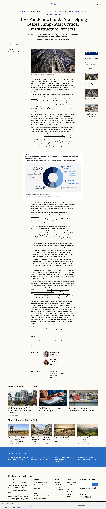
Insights (57, 479)
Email (85, 62)
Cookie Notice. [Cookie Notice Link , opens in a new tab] (19, 507)
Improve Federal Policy (27, 420)
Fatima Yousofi (54, 359)
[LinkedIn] (86, 497)
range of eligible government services (56, 107)
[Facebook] (81, 497)
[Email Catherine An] (51, 377)
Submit (91, 68)
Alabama (35, 231)
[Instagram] (83, 497)
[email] (51, 365)
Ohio (34, 250)
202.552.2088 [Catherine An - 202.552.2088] (53, 375)
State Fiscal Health (28, 386)
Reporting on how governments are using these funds (46, 114)
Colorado (35, 243)
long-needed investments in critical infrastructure (45, 122)
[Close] (103, 505)
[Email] (91, 64)
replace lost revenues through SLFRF (54, 136)
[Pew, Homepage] (53, 3)
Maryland (35, 259)
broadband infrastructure (44, 129)
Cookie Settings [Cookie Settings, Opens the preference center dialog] (81, 505)
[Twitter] (88, 497)
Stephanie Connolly (55, 352)
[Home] (20, 476)
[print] (18, 51)
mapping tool (68, 237)
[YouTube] (90, 497)
